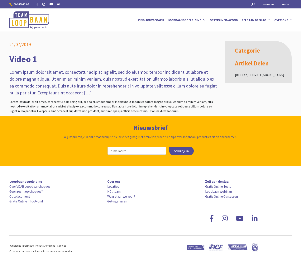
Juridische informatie (21, 245)
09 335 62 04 (19, 4)
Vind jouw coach (151, 20)
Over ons (283, 20)
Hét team (114, 191)
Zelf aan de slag (256, 20)
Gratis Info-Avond (224, 20)
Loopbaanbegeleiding (187, 20)
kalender (268, 4)
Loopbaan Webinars (218, 191)
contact (286, 4)
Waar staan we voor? (121, 196)
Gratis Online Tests (218, 186)
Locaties (113, 186)
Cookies (61, 245)
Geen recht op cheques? (26, 191)
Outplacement (19, 196)
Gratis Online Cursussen (221, 196)
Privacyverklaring (45, 245)
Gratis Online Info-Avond (26, 201)
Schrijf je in (181, 151)
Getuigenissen (117, 201)
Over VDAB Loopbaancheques (29, 186)
